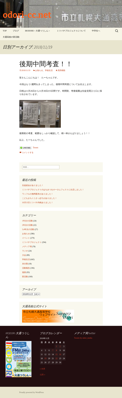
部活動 (25, 277)
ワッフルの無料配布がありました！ (37, 194)
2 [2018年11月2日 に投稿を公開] (60, 346)
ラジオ (25, 251)
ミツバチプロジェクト (31, 242)
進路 (24, 272)
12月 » (42, 375)
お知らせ (39, 70)
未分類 (25, 264)
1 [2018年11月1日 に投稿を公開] (56, 346)
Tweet (35, 147)
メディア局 (27, 247)
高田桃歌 (61, 70)
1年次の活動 (27, 221)
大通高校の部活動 (11, 37)
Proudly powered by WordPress (31, 392)
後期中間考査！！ (45, 64)
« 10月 (42, 369)
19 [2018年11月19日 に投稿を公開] (45, 358)
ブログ (16, 31)
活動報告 (26, 268)
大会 (24, 255)
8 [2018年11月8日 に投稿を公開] (56, 350)
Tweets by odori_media (83, 338)
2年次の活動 (27, 225)
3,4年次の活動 (28, 229)
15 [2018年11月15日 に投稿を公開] (56, 354)
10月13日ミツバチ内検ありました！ (37, 202)
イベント (26, 238)
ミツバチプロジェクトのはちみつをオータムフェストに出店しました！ (53, 190)
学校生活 (49, 70)
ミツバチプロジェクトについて (71, 31)
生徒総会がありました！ (32, 185)
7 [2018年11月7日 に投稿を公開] (52, 350)
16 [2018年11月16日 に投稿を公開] (60, 354)
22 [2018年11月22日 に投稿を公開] (56, 358)
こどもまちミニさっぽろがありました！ (39, 198)
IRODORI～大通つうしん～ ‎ (38, 31)
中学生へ (96, 31)
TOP (5, 31)
